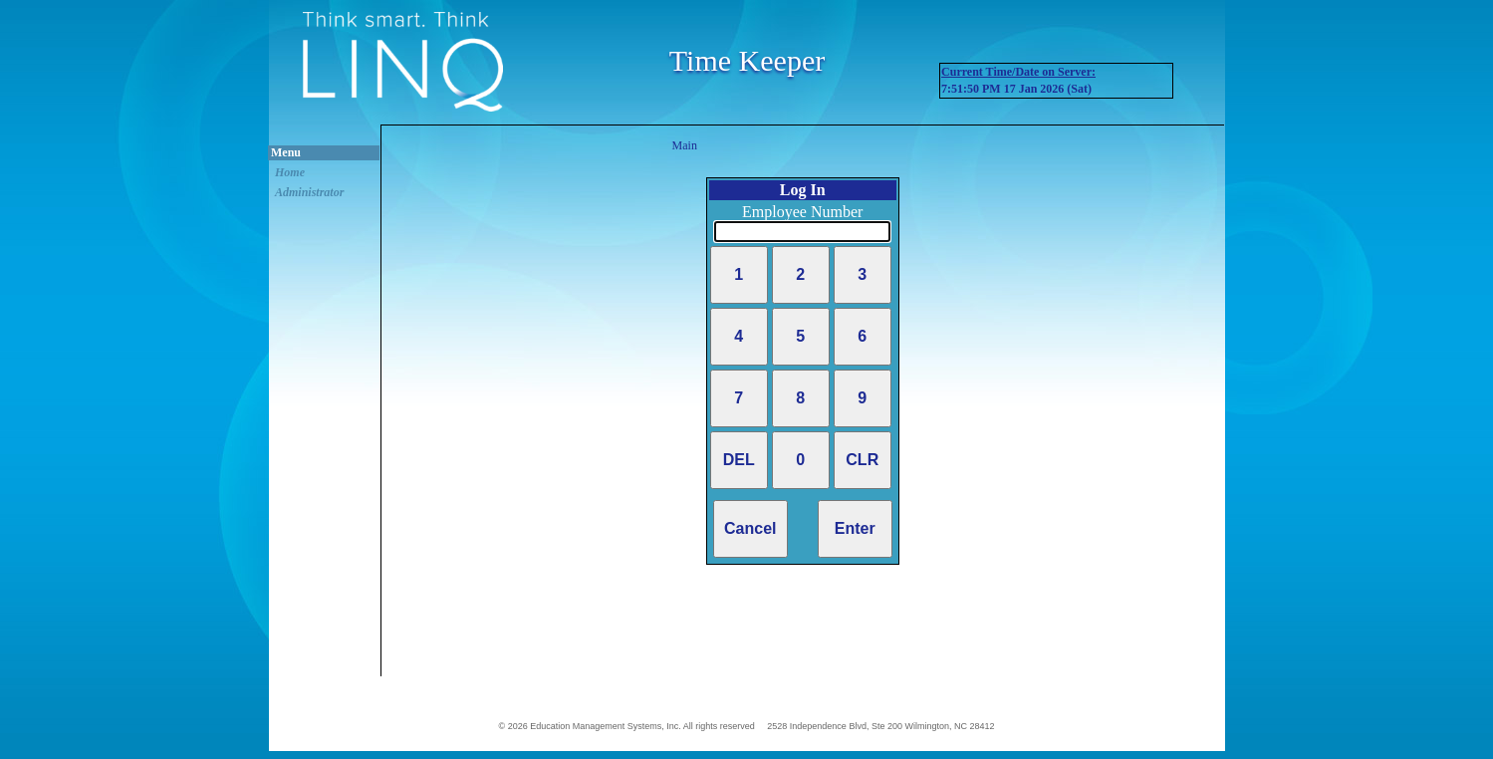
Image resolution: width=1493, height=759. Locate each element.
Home (290, 172)
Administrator (309, 192)
